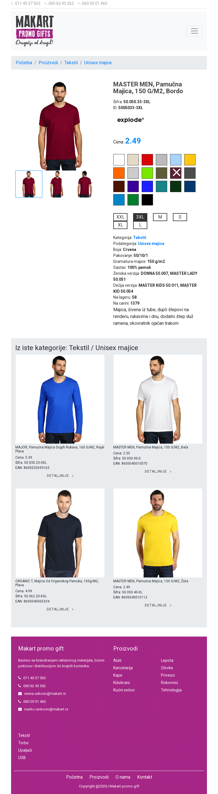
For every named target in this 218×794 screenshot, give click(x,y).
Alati (117, 660)
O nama (123, 777)
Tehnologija (171, 690)
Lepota (167, 660)
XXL (120, 217)
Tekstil (71, 62)
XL (120, 225)
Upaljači (25, 750)
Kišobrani (121, 682)
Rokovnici (169, 682)
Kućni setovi (124, 690)
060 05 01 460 (92, 3)
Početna (24, 62)
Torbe (23, 743)
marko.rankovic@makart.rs (43, 709)
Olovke (167, 668)
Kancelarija (123, 668)
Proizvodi (48, 62)
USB (22, 757)
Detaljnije (60, 476)
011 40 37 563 (25, 3)
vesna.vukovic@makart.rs (42, 693)
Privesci (168, 675)
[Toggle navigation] (194, 31)
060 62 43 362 (59, 3)
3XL (140, 217)
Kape (117, 675)
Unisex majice (98, 62)
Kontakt (144, 777)
